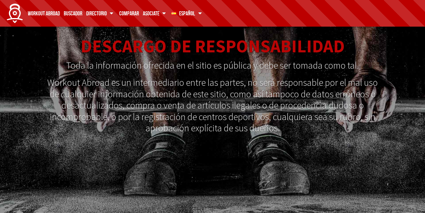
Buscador (73, 13)
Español (187, 13)
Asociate (155, 13)
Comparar (129, 13)
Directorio (100, 13)
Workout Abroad (44, 13)
